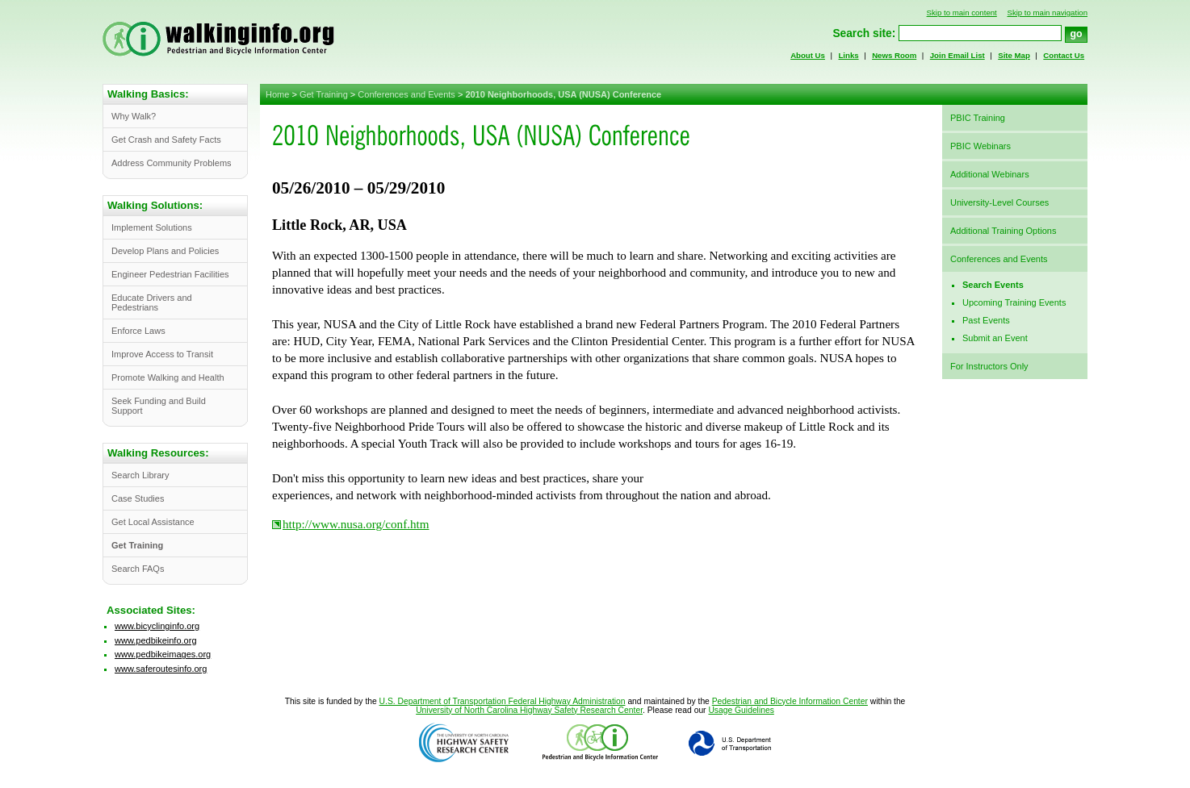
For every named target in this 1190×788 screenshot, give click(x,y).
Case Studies (137, 498)
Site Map (1014, 55)
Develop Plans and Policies (165, 251)
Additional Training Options (1003, 231)
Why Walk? (133, 116)
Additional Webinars (989, 174)
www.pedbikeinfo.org (156, 640)
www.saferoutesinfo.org (161, 668)
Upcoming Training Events (1014, 302)
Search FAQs (137, 568)
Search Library (140, 475)
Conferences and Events (406, 94)
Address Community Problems (171, 163)
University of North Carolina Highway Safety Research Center (529, 710)
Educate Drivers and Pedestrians (151, 302)
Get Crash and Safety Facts (166, 139)
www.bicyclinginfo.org (157, 626)
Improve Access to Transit (162, 354)
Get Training (324, 94)
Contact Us (1063, 55)
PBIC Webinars (980, 146)
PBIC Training (977, 118)
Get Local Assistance (153, 522)
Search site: (863, 33)
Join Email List (957, 55)
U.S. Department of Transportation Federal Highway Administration (502, 701)
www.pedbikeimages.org (163, 654)
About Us (807, 55)
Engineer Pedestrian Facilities (170, 274)
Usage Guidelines (740, 710)
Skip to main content (962, 12)
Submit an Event (995, 338)
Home (277, 94)
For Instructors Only (989, 366)
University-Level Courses (999, 202)
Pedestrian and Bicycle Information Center (790, 701)
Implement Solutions (151, 227)
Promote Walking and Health (167, 377)
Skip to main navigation (1047, 12)
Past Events (986, 320)
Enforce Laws (138, 331)
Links (848, 55)
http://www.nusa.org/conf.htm (356, 524)
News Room (894, 55)
